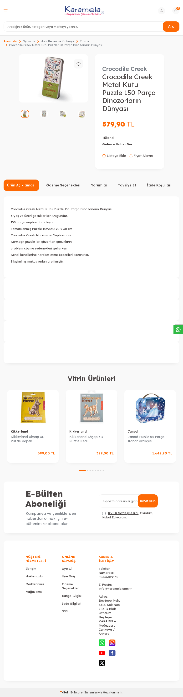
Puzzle (84, 41)
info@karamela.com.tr (115, 588)
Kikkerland (19, 431)
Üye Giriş (68, 576)
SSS (65, 611)
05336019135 (108, 577)
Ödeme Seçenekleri (63, 185)
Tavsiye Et (127, 185)
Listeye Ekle (114, 156)
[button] (82, 470)
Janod (133, 431)
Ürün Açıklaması (21, 185)
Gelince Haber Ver (117, 144)
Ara (171, 26)
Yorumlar (99, 185)
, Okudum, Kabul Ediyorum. (127, 515)
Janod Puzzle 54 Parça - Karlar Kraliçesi (147, 439)
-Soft (65, 692)
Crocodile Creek (124, 68)
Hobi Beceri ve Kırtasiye (57, 41)
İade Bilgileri (71, 603)
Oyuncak (29, 41)
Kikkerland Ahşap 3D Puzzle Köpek (28, 439)
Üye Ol (67, 568)
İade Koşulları (159, 185)
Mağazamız (33, 592)
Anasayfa (10, 41)
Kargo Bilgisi (71, 596)
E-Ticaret (77, 692)
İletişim (30, 568)
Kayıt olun (148, 501)
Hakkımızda (34, 576)
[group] (53, 78)
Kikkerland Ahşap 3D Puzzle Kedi (86, 439)
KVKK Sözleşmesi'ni (123, 513)
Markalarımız (34, 584)
